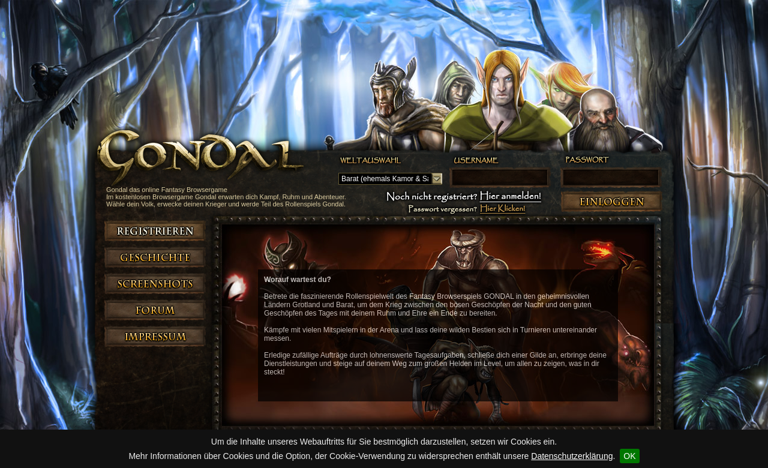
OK (629, 456)
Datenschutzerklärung (572, 456)
